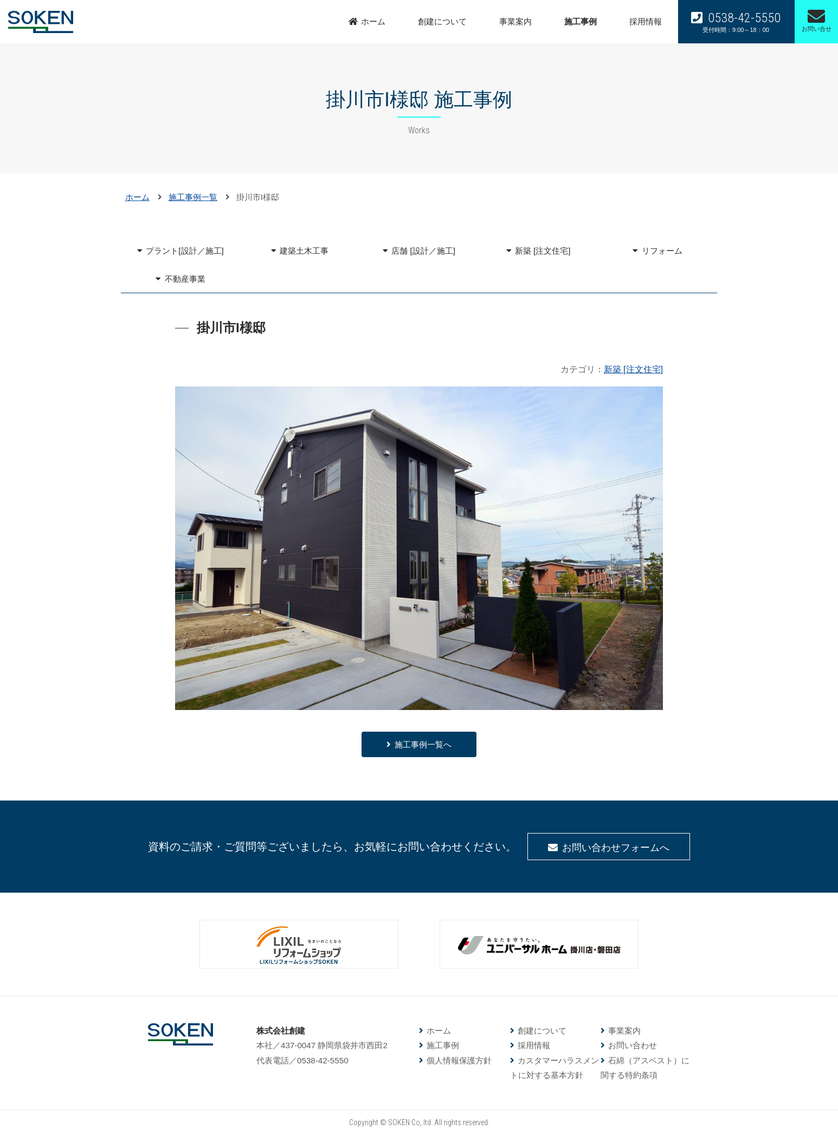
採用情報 (645, 21)
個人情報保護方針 (459, 1060)
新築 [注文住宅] (543, 250)
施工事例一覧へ (423, 744)
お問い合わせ (632, 1045)
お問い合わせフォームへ (615, 847)
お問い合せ (816, 20)
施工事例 (580, 21)
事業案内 (515, 21)
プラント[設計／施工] (184, 250)
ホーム (373, 21)
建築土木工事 (304, 250)
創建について (442, 21)
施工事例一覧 (193, 197)
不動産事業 (185, 278)
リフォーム (662, 250)
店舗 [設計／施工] (423, 250)
